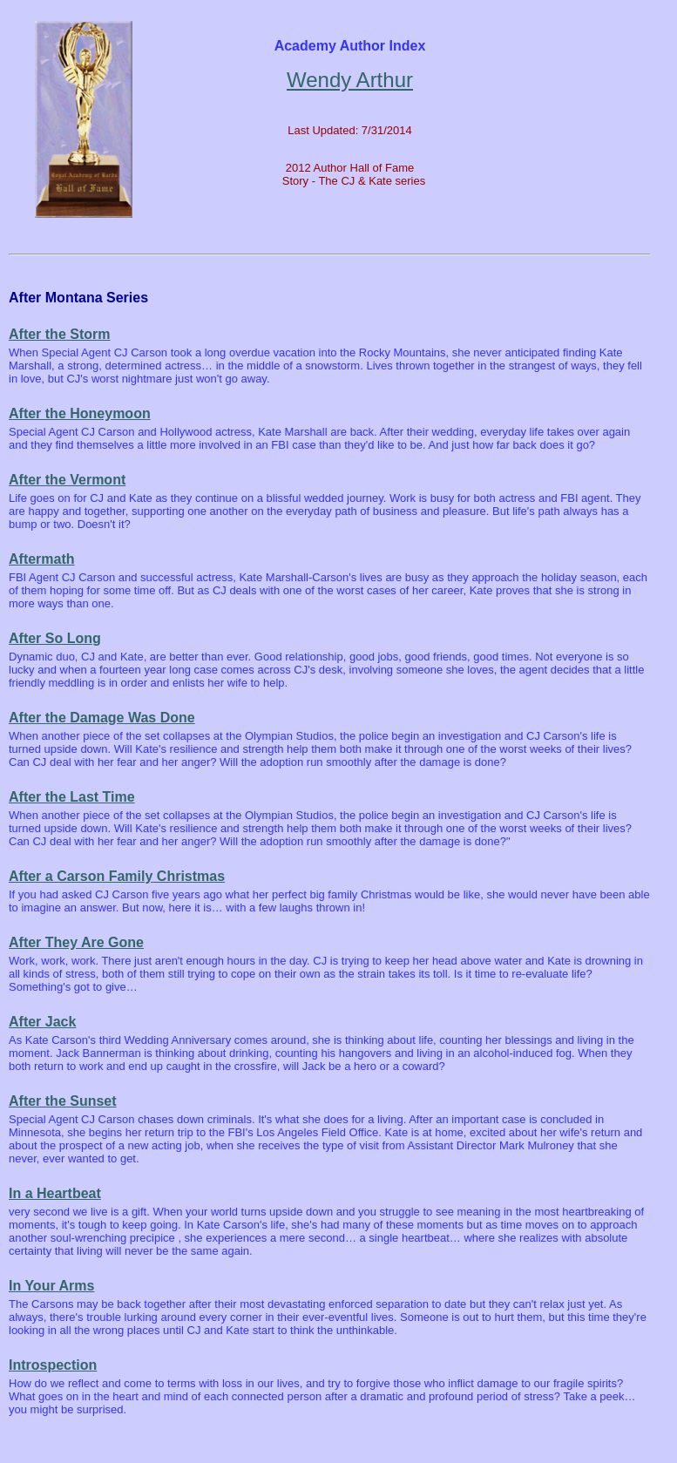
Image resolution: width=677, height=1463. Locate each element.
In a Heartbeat (55, 1193)
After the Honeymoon (80, 413)
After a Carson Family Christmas (117, 876)
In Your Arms (51, 1285)
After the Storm (59, 334)
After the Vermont (67, 479)
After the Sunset (63, 1101)
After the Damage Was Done (102, 717)
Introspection (53, 1365)
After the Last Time (72, 796)
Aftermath (42, 559)
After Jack (42, 1021)
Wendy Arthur (350, 79)
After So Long (55, 638)
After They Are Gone (76, 942)
